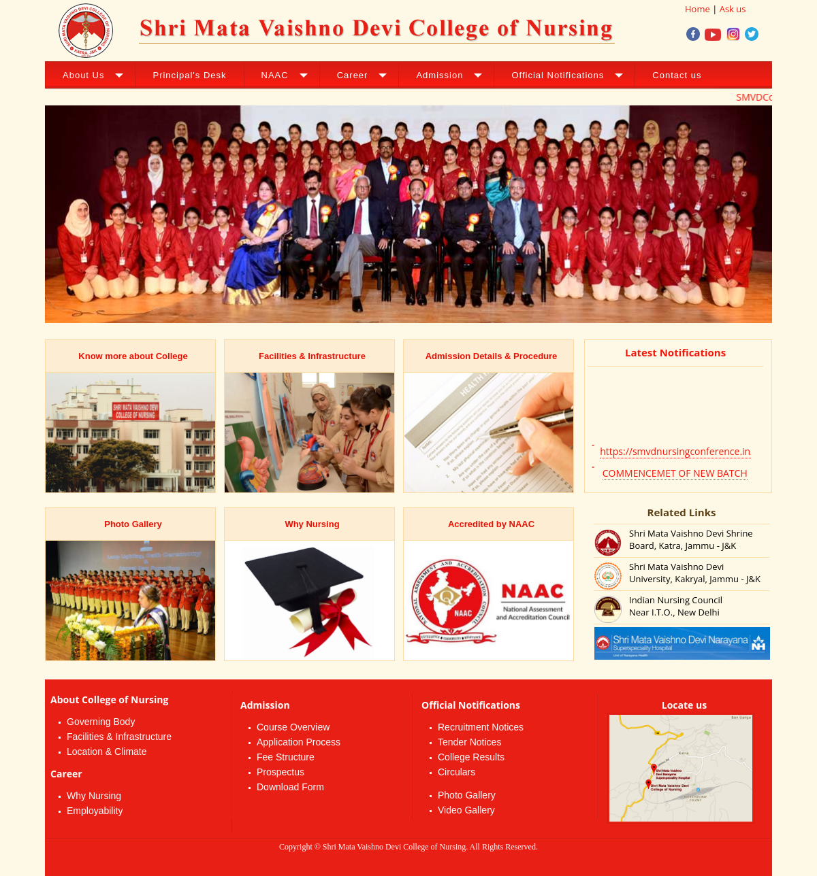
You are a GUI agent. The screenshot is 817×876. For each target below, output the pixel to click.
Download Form (290, 786)
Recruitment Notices (481, 727)
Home (697, 9)
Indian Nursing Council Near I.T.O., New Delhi (675, 606)
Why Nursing (94, 795)
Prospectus (280, 771)
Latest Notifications (675, 352)
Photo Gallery (467, 795)
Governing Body (101, 721)
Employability (95, 810)
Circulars (456, 771)
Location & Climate (107, 751)
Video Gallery (466, 810)
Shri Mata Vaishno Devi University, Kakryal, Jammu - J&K (694, 572)
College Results (471, 757)
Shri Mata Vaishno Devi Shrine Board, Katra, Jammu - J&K (691, 539)
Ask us (733, 9)
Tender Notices (469, 742)
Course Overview (293, 727)
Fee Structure (286, 757)
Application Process (298, 742)
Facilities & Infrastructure (119, 736)
